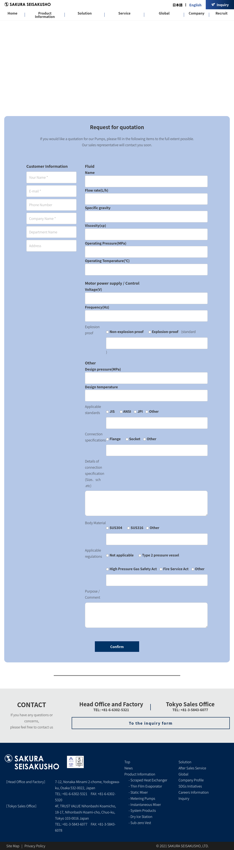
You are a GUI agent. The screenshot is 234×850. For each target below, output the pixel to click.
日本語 (177, 5)
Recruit (221, 13)
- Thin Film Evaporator (145, 786)
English (195, 5)
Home (12, 13)
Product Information (45, 14)
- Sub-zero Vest (140, 822)
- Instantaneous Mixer (145, 804)
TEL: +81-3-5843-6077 (190, 709)
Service (124, 13)
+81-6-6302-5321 (74, 793)
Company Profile (191, 779)
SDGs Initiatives (190, 786)
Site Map (12, 845)
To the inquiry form (151, 723)
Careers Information (194, 792)
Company (196, 13)
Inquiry (184, 798)
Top (127, 761)
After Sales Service (192, 767)
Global (164, 13)
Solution (85, 13)
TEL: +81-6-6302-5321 (111, 709)
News (128, 767)
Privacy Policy (34, 845)
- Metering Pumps (142, 798)
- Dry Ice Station (140, 816)
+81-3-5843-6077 (74, 824)
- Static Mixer (138, 792)
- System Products (142, 810)
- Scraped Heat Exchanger (148, 779)
